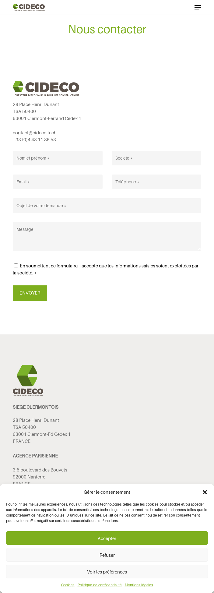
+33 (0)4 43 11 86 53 (34, 139)
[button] (205, 492)
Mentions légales (139, 585)
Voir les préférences (107, 571)
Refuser (107, 555)
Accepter (107, 538)
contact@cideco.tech (35, 132)
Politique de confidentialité (100, 585)
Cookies (68, 585)
